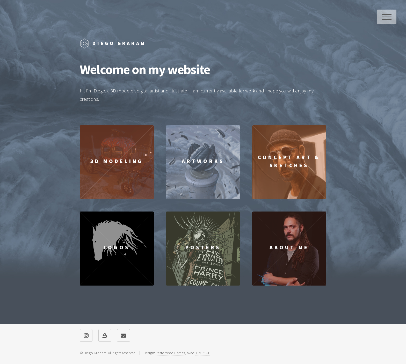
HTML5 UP (202, 352)
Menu (386, 17)
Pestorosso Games (170, 352)
